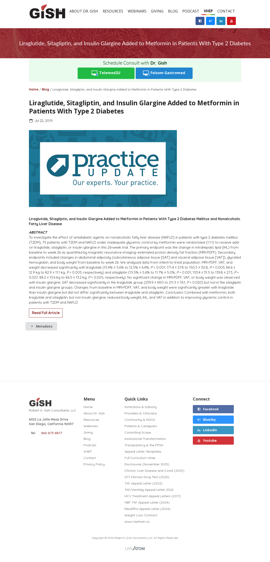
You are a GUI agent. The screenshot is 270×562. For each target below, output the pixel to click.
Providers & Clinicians (141, 413)
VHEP (208, 10)
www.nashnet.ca (137, 521)
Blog (173, 11)
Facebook (208, 409)
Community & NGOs (140, 420)
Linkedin (207, 430)
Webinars (137, 11)
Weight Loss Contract (141, 515)
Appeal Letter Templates (143, 451)
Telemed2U (106, 73)
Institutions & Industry (141, 407)
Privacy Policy (94, 464)
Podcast (190, 11)
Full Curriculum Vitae (140, 458)
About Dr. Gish (83, 11)
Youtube (207, 440)
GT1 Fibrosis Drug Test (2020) (147, 477)
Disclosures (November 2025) (147, 464)
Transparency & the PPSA (144, 445)
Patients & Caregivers (141, 426)
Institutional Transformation (145, 439)
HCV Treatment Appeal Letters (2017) (153, 496)
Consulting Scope (138, 432)
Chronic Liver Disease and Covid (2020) (154, 471)
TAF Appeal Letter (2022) (144, 483)
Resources (113, 11)
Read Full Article (46, 313)
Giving (157, 11)
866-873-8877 (51, 433)
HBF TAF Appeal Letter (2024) (147, 502)
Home (33, 89)
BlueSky (206, 419)
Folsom (164, 73)
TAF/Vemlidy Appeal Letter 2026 (149, 490)
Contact (226, 11)
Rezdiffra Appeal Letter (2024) (148, 509)
